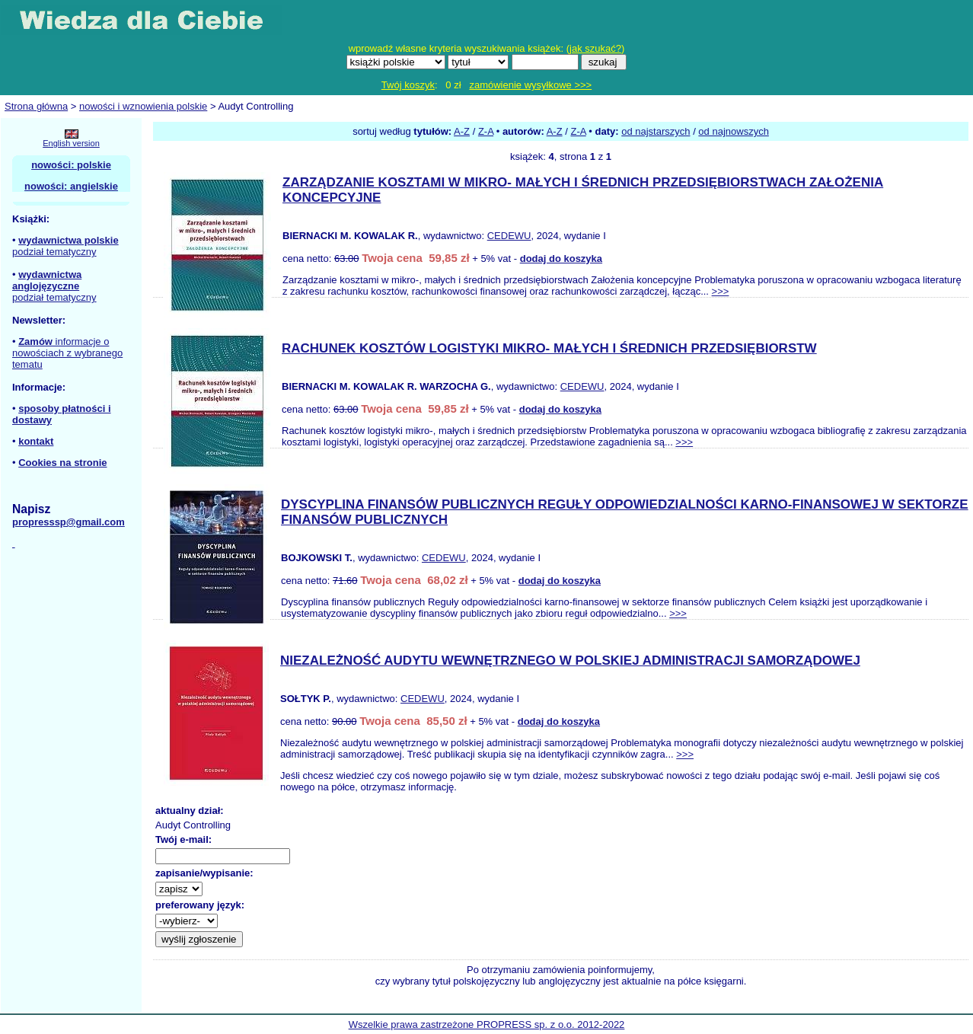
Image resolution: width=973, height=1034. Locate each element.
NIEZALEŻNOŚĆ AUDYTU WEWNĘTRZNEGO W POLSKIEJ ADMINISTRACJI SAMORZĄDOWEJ (570, 660)
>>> (720, 291)
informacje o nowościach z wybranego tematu (67, 353)
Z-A (485, 131)
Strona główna (36, 106)
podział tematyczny (54, 251)
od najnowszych (733, 131)
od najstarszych (655, 131)
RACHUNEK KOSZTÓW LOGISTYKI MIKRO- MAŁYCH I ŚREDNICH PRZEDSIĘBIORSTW (549, 348)
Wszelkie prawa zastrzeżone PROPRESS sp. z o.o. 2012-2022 (487, 1024)
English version (71, 143)
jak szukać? (595, 48)
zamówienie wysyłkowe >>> (530, 85)
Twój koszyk (408, 85)
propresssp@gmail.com (68, 522)
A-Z (462, 131)
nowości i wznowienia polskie (143, 106)
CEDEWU (509, 235)
